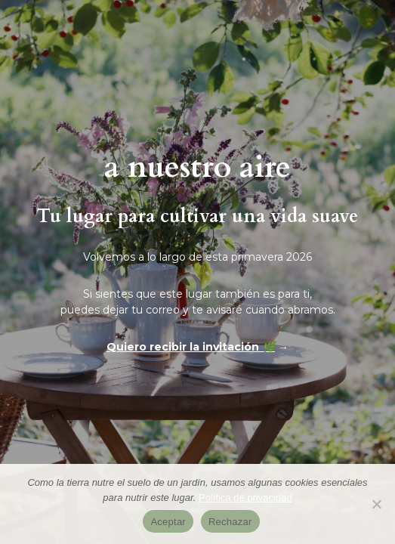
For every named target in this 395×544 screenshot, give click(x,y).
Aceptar (168, 521)
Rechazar (230, 521)
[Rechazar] (376, 504)
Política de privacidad (245, 497)
